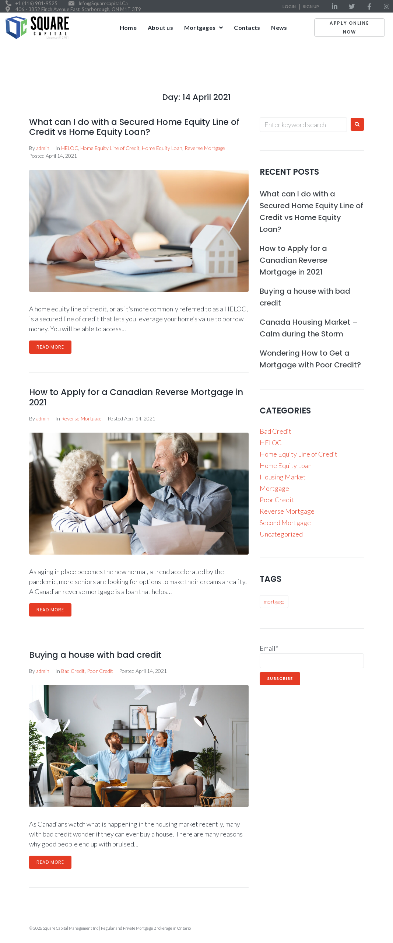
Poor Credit (100, 671)
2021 (351, 61)
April (369, 61)
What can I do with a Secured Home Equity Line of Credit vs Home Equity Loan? (134, 127)
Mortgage (274, 488)
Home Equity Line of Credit (110, 148)
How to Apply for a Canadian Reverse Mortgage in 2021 (136, 397)
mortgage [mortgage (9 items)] (274, 601)
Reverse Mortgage (205, 148)
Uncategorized (281, 534)
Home (331, 61)
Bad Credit (73, 671)
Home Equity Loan (162, 148)
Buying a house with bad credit (95, 655)
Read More (50, 347)
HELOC (69, 148)
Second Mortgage (285, 522)
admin (42, 148)
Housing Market (283, 477)
